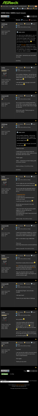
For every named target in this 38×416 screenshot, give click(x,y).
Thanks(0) (27, 24)
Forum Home (5, 6)
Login (36, 8)
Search (19, 8)
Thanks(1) (27, 283)
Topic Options (33, 20)
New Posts (32, 6)
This (17, 266)
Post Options (19, 24)
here (33, 267)
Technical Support (13, 6)
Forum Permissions (33, 380)
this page (23, 44)
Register (31, 8)
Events (24, 8)
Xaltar (3, 68)
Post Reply (5, 16)
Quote (34, 24)
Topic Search (24, 20)
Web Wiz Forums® (20, 384)
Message (18, 20)
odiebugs (4, 24)
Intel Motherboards (22, 6)
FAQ (15, 8)
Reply (18, 25)
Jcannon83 (5, 96)
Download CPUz (21, 194)
